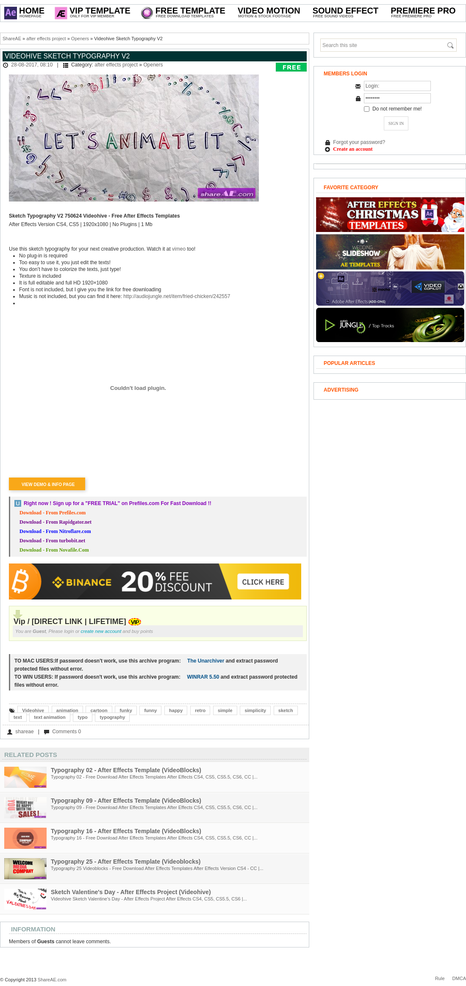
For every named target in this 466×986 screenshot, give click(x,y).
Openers (80, 38)
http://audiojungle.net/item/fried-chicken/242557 (176, 296)
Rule (440, 978)
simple (225, 710)
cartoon (98, 710)
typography (112, 717)
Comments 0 (66, 732)
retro (200, 710)
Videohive (33, 710)
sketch (285, 710)
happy (176, 710)
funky (125, 710)
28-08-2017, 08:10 (32, 65)
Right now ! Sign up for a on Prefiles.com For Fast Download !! (117, 503)
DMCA (459, 978)
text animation (50, 717)
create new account (101, 631)
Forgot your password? (359, 142)
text (18, 717)
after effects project (46, 38)
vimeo (179, 249)
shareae (24, 732)
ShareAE (12, 38)
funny (150, 710)
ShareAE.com (52, 979)
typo (82, 717)
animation (67, 710)
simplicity (255, 710)
